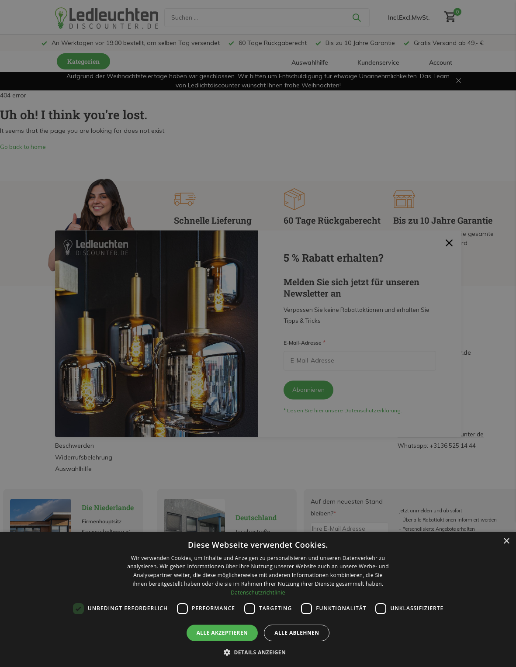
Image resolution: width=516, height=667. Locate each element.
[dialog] (258, 599)
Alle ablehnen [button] (296, 632)
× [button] (506, 541)
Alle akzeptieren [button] (222, 632)
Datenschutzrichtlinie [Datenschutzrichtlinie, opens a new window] (258, 592)
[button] (258, 652)
